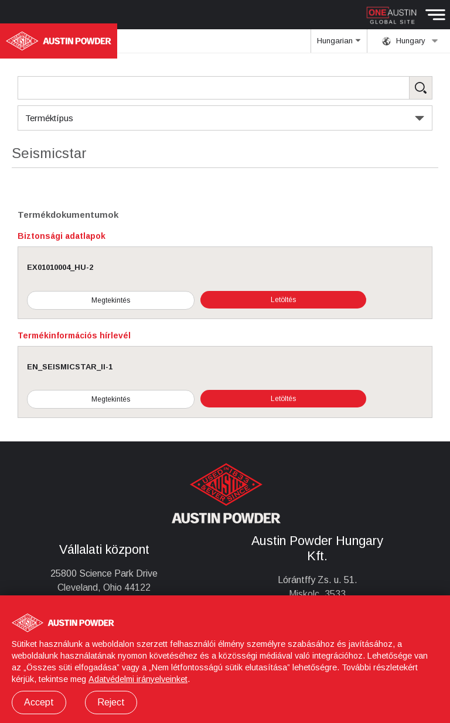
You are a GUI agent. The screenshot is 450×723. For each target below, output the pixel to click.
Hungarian (339, 44)
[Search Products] (225, 88)
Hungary (410, 41)
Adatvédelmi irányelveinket (138, 679)
